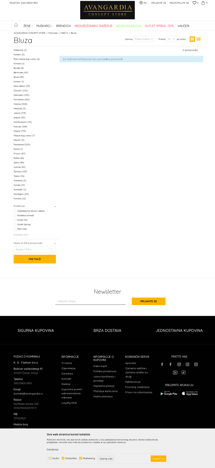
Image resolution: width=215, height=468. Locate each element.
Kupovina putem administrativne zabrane (72, 393)
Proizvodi (53, 33)
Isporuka (130, 363)
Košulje (20, 126)
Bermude (21, 72)
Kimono (19, 63)
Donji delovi (22, 86)
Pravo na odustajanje (138, 392)
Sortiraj (129, 39)
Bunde (19, 68)
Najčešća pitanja (103, 386)
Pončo (18, 149)
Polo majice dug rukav (27, 59)
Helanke (20, 108)
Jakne (20, 113)
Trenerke (20, 180)
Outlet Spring (23, 224)
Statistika (71, 458)
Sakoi (19, 162)
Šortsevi (20, 171)
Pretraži (35, 259)
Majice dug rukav (24, 135)
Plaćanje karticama (105, 391)
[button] (199, 25)
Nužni (55, 458)
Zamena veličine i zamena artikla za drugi (136, 372)
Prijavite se (148, 301)
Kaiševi (19, 54)
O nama (67, 363)
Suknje (20, 167)
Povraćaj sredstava (137, 387)
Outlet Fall (22, 219)
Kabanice (20, 50)
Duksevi (21, 90)
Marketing (89, 458)
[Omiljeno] (196, 3)
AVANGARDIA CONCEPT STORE (29, 33)
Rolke (19, 158)
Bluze (19, 77)
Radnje (66, 384)
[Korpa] (204, 3)
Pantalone (22, 144)
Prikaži (162, 39)
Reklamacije (132, 381)
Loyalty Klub (69, 402)
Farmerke (22, 99)
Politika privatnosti (104, 371)
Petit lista (22, 228)
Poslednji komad (25, 215)
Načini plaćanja (103, 396)
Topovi (19, 176)
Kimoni (19, 81)
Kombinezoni (23, 122)
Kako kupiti (100, 366)
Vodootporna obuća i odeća (30, 210)
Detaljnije (52, 449)
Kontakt (66, 378)
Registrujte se (179, 2)
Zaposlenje (68, 368)
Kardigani (21, 194)
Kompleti (20, 189)
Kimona (20, 198)
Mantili (19, 140)
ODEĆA (64, 33)
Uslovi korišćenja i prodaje (104, 378)
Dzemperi (21, 95)
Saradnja (67, 373)
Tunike (19, 185)
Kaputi (19, 117)
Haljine (20, 104)
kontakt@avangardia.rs (28, 393)
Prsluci (19, 153)
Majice (20, 131)
